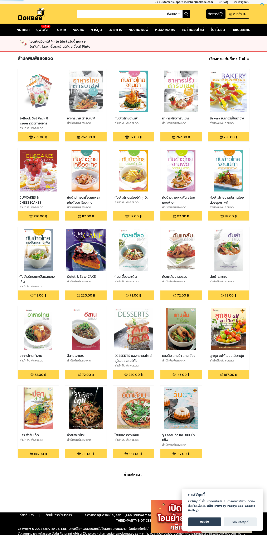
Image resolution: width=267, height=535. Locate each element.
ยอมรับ (204, 522)
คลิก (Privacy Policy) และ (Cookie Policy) (221, 508)
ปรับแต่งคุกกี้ (240, 522)
